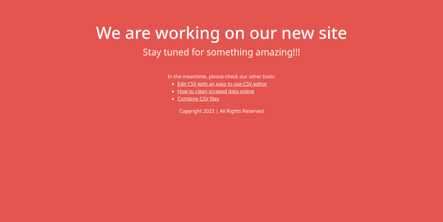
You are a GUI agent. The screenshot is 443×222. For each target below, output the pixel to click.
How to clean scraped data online (216, 91)
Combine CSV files (198, 98)
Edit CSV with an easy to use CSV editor (222, 83)
